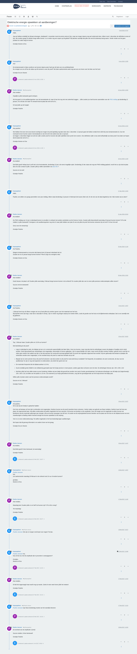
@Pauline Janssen (26, 470)
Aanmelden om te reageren (122, 26)
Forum (9, 17)
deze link (55, 166)
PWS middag (113, 99)
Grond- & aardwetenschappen (18, 26)
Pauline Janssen (17, 90)
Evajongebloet (17, 30)
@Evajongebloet (27, 90)
